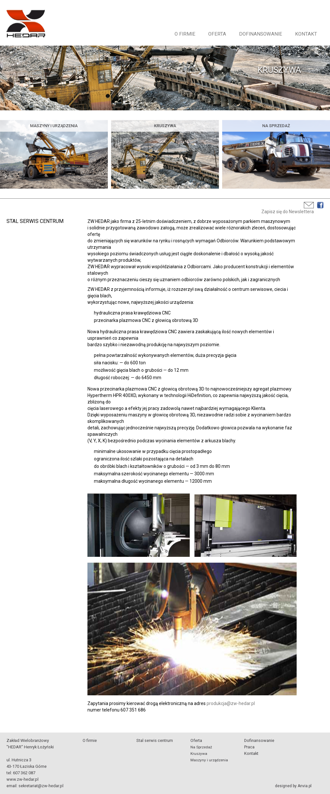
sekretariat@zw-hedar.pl (40, 785)
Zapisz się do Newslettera (287, 211)
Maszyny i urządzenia (209, 760)
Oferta (217, 34)
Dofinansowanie (260, 34)
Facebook (320, 205)
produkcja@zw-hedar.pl (231, 703)
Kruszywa (198, 753)
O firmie (185, 34)
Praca (249, 746)
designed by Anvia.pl (293, 786)
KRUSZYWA (279, 70)
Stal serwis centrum (154, 740)
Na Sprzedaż (201, 747)
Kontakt (306, 34)
